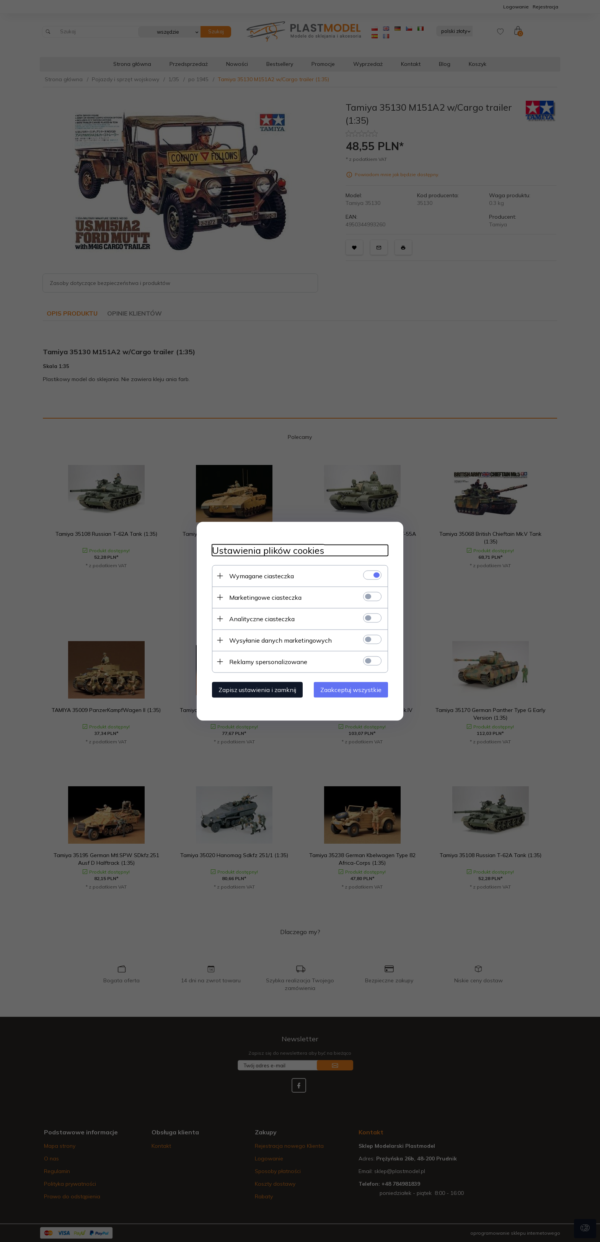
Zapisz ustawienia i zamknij (257, 689)
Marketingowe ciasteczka (265, 597)
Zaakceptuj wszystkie (351, 689)
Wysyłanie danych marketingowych (280, 640)
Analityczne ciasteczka (262, 618)
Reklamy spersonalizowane (268, 661)
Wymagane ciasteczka (261, 575)
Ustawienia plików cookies (268, 550)
